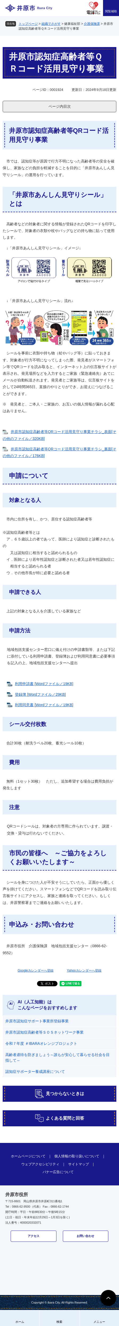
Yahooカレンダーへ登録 (84, 970)
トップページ (28, 24)
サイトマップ (78, 1164)
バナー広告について (58, 1172)
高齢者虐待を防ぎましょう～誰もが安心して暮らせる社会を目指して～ (57, 1057)
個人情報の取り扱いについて (76, 1156)
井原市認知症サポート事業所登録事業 (37, 1021)
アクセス (33, 1236)
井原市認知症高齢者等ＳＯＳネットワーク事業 (44, 1032)
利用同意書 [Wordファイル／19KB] (44, 705)
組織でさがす (51, 24)
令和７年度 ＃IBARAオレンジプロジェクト (41, 1043)
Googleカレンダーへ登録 (36, 970)
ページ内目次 (59, 106)
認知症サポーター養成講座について (35, 1071)
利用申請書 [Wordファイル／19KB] (44, 684)
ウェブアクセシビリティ (40, 1164)
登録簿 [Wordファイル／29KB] (40, 694)
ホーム (19, 1321)
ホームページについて (28, 1156)
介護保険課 (92, 24)
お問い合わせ (85, 1236)
